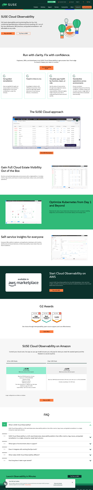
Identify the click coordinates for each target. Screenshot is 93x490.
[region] (40, 483)
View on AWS (46, 400)
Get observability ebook (46, 67)
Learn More (46, 331)
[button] (52, 1)
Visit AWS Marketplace (46, 153)
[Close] (72, 482)
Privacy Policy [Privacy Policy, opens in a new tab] (28, 484)
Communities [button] (64, 7)
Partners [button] (57, 7)
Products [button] (36, 7)
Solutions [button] (43, 7)
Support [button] (50, 7)
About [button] (72, 7)
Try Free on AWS (23, 33)
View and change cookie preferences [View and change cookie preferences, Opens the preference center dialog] (57, 484)
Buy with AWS (8, 33)
